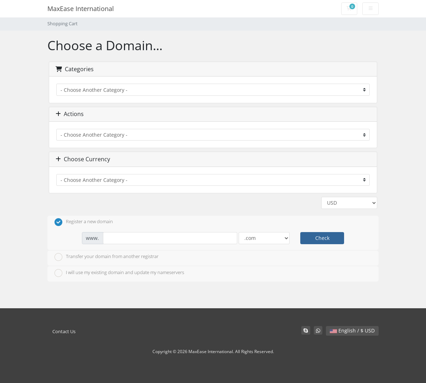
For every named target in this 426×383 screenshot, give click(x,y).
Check (322, 238)
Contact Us (64, 332)
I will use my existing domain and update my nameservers (119, 273)
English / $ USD (352, 330)
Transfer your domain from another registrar (106, 257)
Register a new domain (83, 222)
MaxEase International (80, 8)
